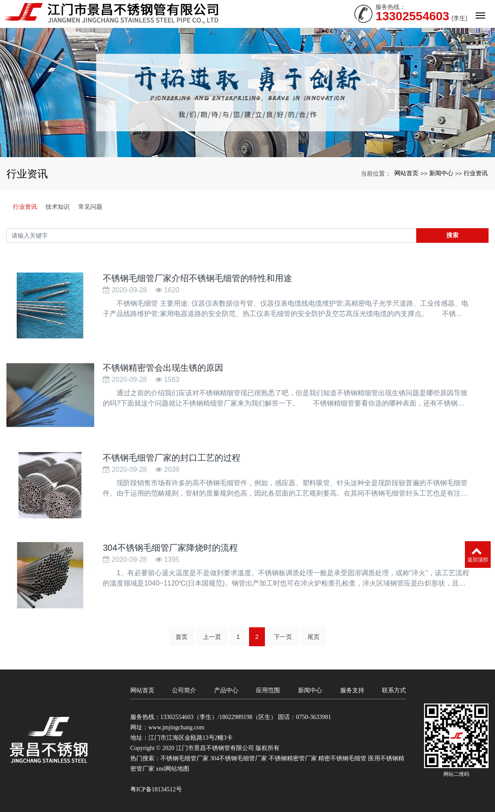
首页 (181, 636)
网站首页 (406, 173)
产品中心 (226, 690)
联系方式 (394, 690)
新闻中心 (441, 173)
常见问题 (90, 206)
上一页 (212, 636)
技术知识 (58, 206)
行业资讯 (476, 173)
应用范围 (268, 690)
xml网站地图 (172, 769)
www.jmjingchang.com (176, 727)
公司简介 (184, 690)
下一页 (283, 636)
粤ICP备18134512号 (156, 789)
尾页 (313, 636)
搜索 (452, 235)
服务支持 (352, 690)
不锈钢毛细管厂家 (184, 758)
